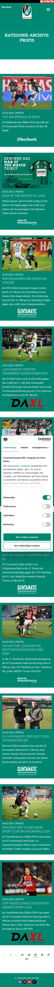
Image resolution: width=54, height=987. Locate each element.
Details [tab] (24, 447)
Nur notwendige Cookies (27, 545)
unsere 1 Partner (21, 466)
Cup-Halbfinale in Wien (21, 117)
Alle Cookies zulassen (27, 537)
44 (29, 954)
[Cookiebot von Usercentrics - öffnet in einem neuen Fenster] (38, 439)
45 (35, 954)
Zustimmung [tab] (9, 447)
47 (48, 954)
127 (27, 958)
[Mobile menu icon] (48, 9)
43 (22, 954)
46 (42, 954)
